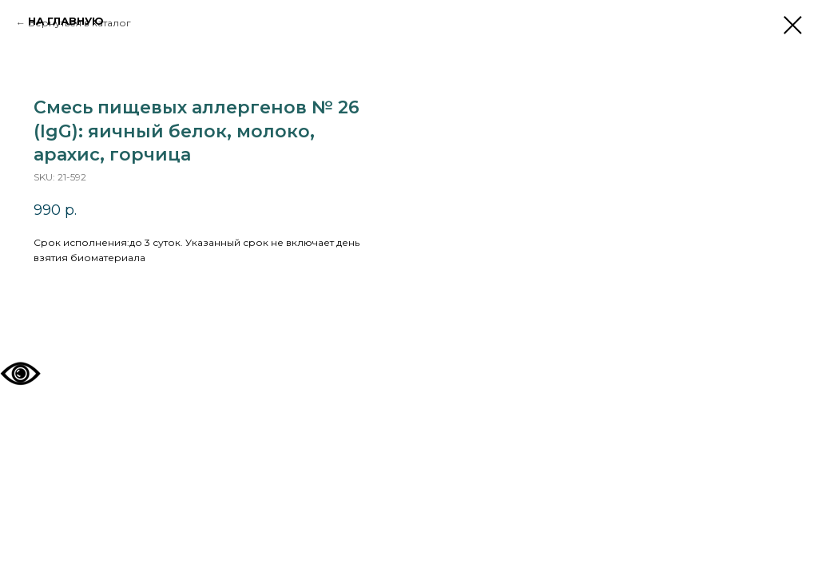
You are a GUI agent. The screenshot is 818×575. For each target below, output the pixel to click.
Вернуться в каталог (79, 23)
